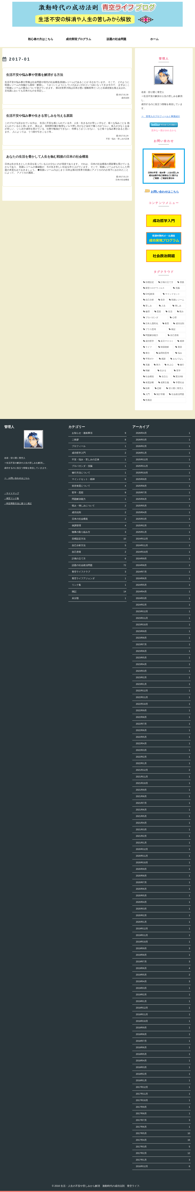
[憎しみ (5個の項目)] (178, 306)
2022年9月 (163, 710)
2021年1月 (163, 842)
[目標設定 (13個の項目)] (149, 282)
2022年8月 (163, 717)
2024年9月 (163, 558)
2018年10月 (163, 1021)
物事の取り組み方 (99, 532)
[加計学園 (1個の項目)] (159, 394)
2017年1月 (163, 1159)
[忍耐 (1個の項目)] (158, 388)
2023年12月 (163, 611)
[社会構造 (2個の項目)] (149, 376)
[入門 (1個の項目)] (147, 394)
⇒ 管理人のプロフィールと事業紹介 (160, 116)
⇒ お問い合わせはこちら (17, 478)
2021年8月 (163, 796)
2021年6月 (163, 809)
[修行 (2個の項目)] (181, 365)
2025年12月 (163, 459)
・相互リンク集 (11, 498)
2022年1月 (163, 763)
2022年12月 (163, 690)
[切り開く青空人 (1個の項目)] (175, 388)
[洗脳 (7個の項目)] (178, 288)
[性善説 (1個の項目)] (164, 400)
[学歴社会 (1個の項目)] (179, 382)
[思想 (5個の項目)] (158, 311)
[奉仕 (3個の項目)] (148, 353)
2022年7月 (163, 723)
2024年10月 (163, 552)
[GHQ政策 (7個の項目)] (151, 294)
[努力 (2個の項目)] (157, 365)
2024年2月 (163, 604)
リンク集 (99, 585)
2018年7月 (163, 1041)
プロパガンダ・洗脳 (99, 466)
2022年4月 (163, 743)
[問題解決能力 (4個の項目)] (154, 335)
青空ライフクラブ (99, 571)
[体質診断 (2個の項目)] (149, 382)
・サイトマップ (11, 493)
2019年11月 (163, 935)
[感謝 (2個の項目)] (162, 359)
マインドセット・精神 (99, 479)
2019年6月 (163, 968)
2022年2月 (163, 756)
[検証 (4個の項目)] (176, 329)
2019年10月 (163, 941)
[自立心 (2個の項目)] (164, 376)
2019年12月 (163, 928)
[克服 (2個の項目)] (147, 365)
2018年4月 (163, 1060)
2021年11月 (163, 776)
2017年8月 (163, 1113)
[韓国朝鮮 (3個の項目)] (165, 347)
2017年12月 (163, 1087)
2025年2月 (163, 525)
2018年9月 (163, 1027)
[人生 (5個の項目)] (163, 306)
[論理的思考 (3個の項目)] (164, 353)
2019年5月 (163, 974)
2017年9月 (163, 1107)
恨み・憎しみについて (99, 505)
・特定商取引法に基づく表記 (18, 503)
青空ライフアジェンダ (99, 578)
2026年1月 (163, 452)
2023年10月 (163, 624)
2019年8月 (163, 955)
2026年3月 (163, 439)
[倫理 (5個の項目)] (147, 311)
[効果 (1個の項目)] (147, 388)
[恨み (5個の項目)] (181, 311)
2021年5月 (163, 816)
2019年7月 (163, 961)
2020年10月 (163, 862)
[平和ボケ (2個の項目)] (149, 359)
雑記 (99, 591)
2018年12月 (163, 1007)
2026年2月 (163, 446)
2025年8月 (163, 485)
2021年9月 (163, 789)
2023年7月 (163, 644)
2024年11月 (163, 545)
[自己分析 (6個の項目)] (149, 300)
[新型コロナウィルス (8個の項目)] (156, 288)
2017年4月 (163, 1140)
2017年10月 (163, 1100)
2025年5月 (163, 505)
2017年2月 (163, 1153)
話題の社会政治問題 (99, 565)
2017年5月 (163, 1133)
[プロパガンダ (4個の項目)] (155, 317)
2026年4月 (163, 433)
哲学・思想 (99, 492)
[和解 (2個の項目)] (148, 370)
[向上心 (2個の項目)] (169, 365)
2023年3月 (163, 671)
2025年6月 (163, 499)
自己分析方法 (99, 545)
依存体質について (99, 485)
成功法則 (99, 512)
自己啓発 (99, 552)
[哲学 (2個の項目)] (179, 370)
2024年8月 (163, 565)
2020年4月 (163, 902)
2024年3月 (163, 598)
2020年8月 (163, 875)
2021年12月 (163, 770)
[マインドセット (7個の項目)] (173, 294)
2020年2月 (163, 915)
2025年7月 (163, 492)
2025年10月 (163, 472)
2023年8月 (163, 637)
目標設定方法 (99, 538)
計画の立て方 (99, 558)
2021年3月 (163, 829)
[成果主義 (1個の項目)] (164, 382)
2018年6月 (163, 1047)
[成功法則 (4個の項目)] (179, 323)
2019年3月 (163, 988)
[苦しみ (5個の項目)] (149, 306)
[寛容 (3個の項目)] (180, 347)
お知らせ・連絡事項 (99, 433)
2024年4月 (163, 591)
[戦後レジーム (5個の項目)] (176, 300)
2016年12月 (163, 1166)
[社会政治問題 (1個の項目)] (176, 394)
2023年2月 (163, 677)
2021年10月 (163, 783)
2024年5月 (163, 585)
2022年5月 (163, 737)
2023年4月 (163, 664)
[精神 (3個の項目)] (181, 341)
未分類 (99, 598)
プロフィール (99, 446)
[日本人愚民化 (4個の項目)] (151, 323)
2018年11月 (163, 1014)
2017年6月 (163, 1126)
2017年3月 (163, 1146)
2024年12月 (163, 538)
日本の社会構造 (99, 519)
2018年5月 (163, 1054)
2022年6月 (163, 730)
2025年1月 (163, 532)
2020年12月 (163, 849)
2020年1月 (163, 922)
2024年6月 (163, 578)
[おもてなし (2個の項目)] (177, 359)
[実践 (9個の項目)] (181, 282)
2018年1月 (163, 1080)
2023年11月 (163, 618)
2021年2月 (163, 836)
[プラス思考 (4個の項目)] (154, 329)
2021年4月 (163, 822)
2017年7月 (163, 1120)
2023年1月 (163, 684)
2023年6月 (163, 651)
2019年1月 (163, 1001)
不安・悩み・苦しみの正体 (99, 459)
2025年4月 (163, 512)
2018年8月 (163, 1034)
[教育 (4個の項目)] (166, 323)
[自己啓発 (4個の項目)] (176, 335)
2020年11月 (163, 855)
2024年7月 (163, 571)
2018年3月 (163, 1067)
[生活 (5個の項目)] (169, 311)
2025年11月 (163, 466)
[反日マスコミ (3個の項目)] (166, 341)
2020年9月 (163, 869)
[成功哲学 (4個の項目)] (149, 341)
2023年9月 (163, 631)
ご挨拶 (99, 439)
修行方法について (99, 472)
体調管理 (99, 525)
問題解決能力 (99, 499)
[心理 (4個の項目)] (177, 317)
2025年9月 (163, 479)
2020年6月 (163, 889)
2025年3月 (163, 519)
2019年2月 (163, 994)
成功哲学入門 (99, 452)
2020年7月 (163, 882)
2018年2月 (163, 1074)
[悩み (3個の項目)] (180, 353)
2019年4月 (163, 981)
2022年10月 (163, 704)
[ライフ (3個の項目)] (149, 347)
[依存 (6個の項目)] (162, 300)
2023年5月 (163, 657)
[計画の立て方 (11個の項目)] (166, 282)
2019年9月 (163, 948)
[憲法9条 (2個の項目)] (179, 376)
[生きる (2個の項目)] (164, 370)
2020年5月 (163, 895)
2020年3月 (163, 908)
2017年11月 (163, 1093)
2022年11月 (163, 697)
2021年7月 (163, 803)
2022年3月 (163, 750)
